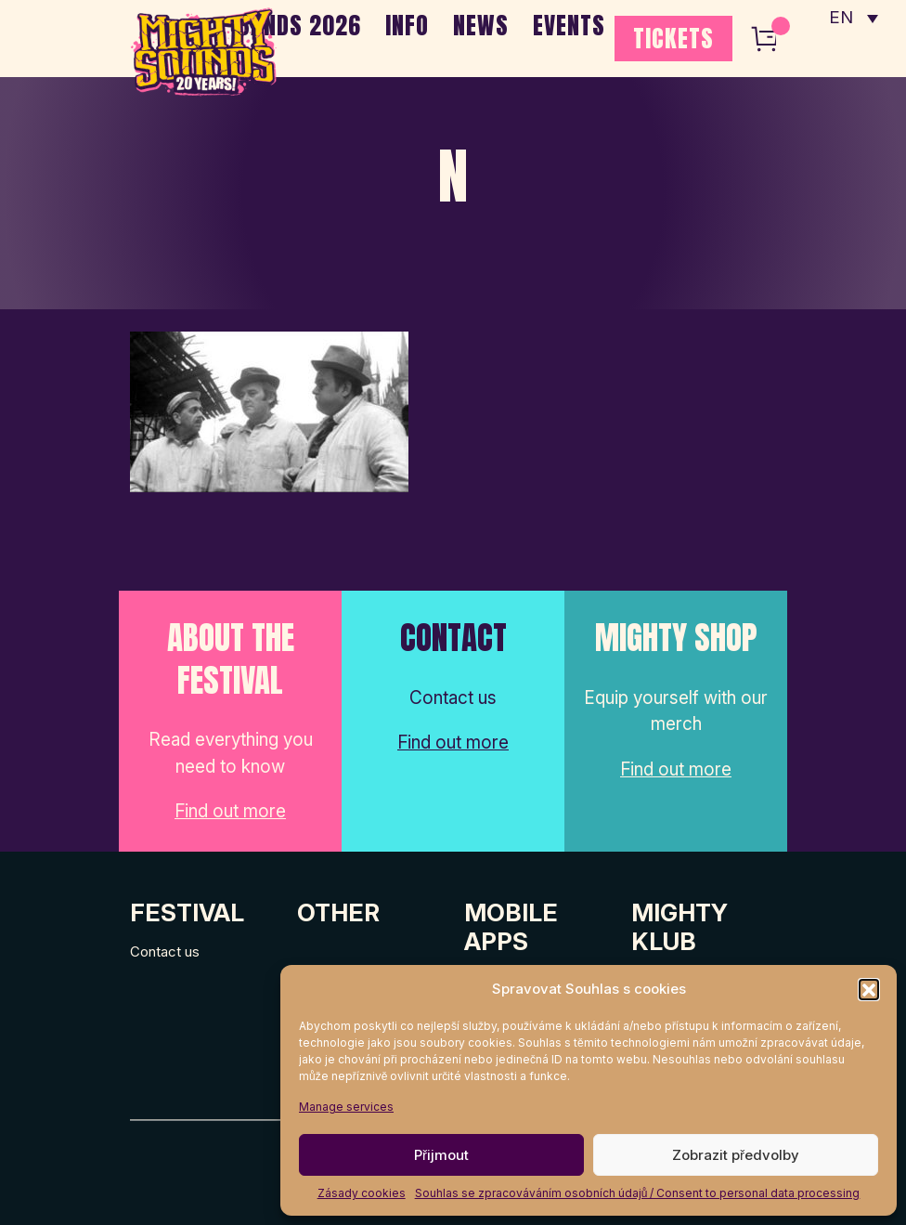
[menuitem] (853, 19)
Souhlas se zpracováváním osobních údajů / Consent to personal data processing (638, 1193)
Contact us (165, 951)
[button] (869, 989)
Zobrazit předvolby (735, 1155)
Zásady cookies (361, 1193)
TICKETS (673, 38)
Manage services (346, 1107)
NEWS (481, 25)
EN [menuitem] (841, 19)
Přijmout (441, 1155)
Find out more (230, 812)
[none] (853, 19)
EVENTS (569, 25)
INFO (407, 25)
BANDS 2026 (299, 25)
